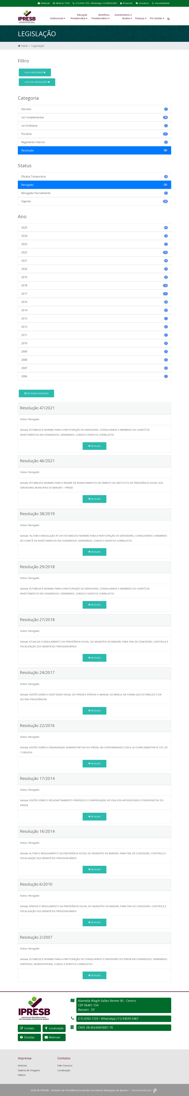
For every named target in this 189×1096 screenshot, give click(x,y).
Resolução (37, 81)
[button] (160, 3)
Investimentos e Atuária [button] (123, 16)
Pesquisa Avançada (36, 393)
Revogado (34, 72)
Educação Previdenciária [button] (78, 16)
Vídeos (22, 1074)
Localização (63, 1070)
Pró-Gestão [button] (157, 18)
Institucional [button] (57, 18)
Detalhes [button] (94, 446)
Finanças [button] (140, 18)
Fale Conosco (64, 1065)
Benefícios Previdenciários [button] (100, 16)
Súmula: (24, 429)
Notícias (22, 1065)
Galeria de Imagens (29, 1070)
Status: (24, 419)
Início (23, 46)
